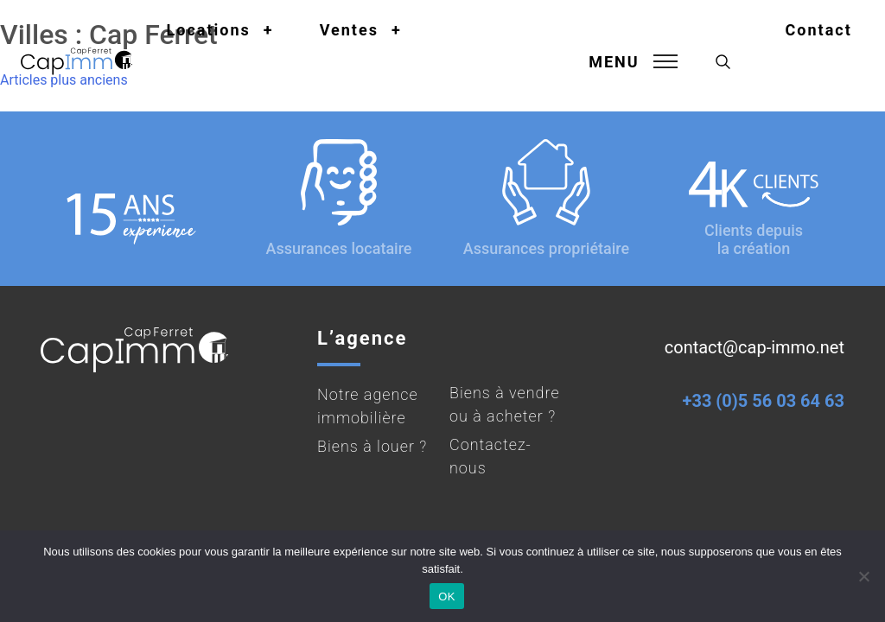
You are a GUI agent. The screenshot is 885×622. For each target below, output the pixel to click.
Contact (819, 30)
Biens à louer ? (372, 446)
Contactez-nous (490, 456)
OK (446, 596)
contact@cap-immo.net (754, 347)
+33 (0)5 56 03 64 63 (763, 400)
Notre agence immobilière (367, 406)
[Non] (863, 576)
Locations (209, 30)
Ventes (349, 30)
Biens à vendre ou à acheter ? (504, 404)
